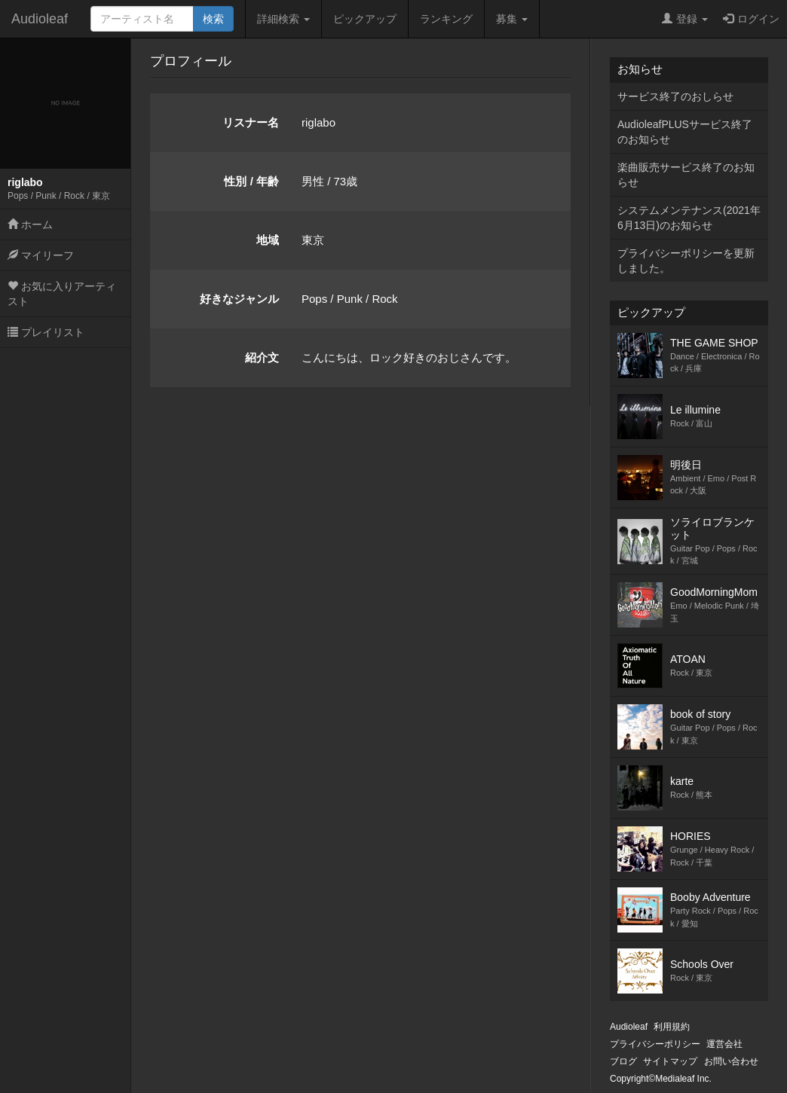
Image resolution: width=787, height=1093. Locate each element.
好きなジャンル (239, 298)
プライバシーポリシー (655, 1044)
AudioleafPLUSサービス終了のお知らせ (684, 131)
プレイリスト (46, 332)
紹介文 (262, 357)
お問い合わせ (731, 1061)
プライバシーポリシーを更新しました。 (686, 260)
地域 (267, 240)
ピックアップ (365, 19)
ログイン (751, 19)
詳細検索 (283, 19)
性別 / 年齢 (251, 181)
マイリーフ (41, 255)
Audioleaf (39, 18)
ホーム (30, 224)
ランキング (446, 19)
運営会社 (724, 1044)
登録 (685, 19)
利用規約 (672, 1026)
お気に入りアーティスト (62, 293)
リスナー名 (250, 122)
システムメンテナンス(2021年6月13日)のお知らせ (689, 217)
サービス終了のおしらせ (675, 96)
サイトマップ (670, 1061)
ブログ (623, 1061)
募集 (512, 19)
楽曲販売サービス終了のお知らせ (686, 174)
